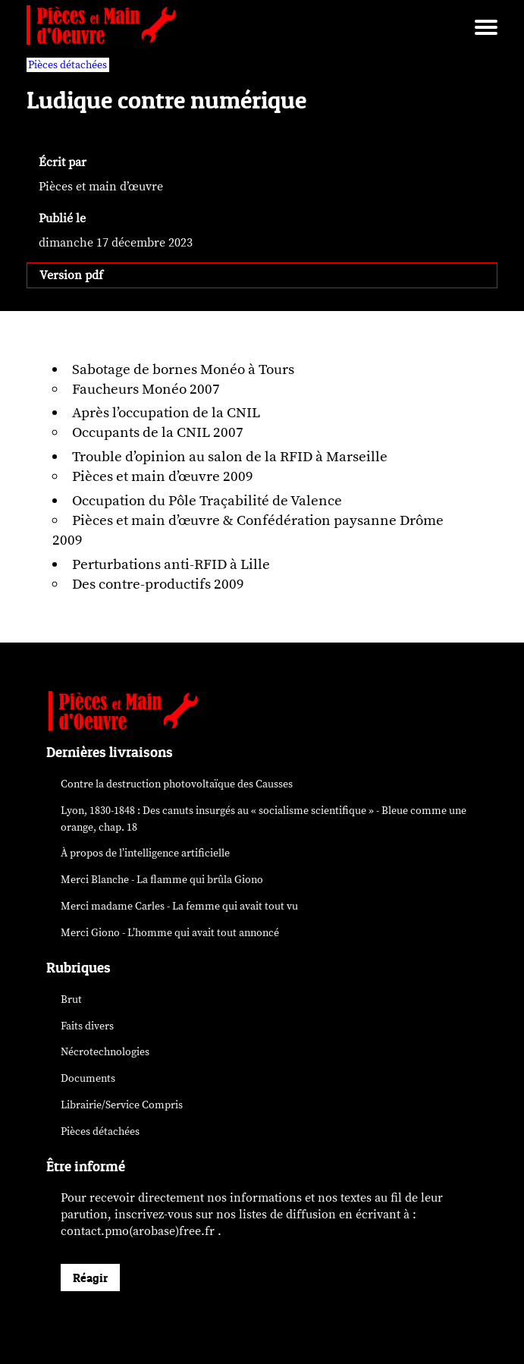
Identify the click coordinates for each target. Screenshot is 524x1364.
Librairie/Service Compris (122, 1105)
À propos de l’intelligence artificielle (145, 853)
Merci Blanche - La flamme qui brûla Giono (162, 879)
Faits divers (87, 1026)
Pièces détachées (100, 1131)
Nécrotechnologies (105, 1052)
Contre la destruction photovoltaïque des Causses (177, 784)
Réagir (90, 1277)
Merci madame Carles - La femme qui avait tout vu (179, 906)
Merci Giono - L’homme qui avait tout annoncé (170, 933)
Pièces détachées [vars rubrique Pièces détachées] (67, 65)
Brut (71, 999)
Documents (88, 1078)
